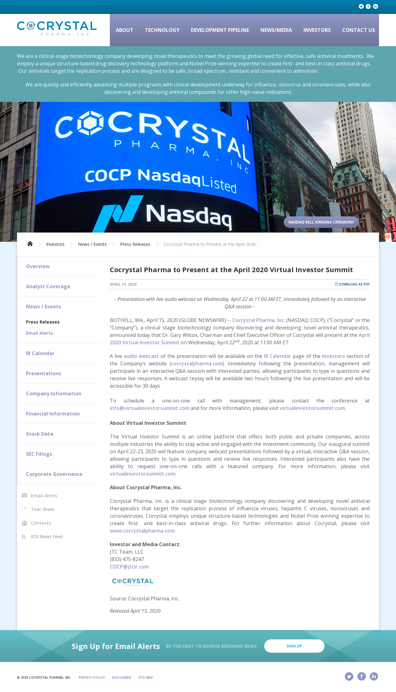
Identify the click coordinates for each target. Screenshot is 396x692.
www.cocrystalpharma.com (142, 530)
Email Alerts (39, 333)
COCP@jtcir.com (129, 566)
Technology (162, 30)
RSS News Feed (46, 536)
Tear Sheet (43, 509)
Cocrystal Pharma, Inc (258, 320)
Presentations (43, 373)
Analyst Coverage (48, 286)
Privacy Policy (92, 677)
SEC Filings (39, 453)
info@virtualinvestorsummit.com (149, 408)
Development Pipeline (220, 30)
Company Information (53, 393)
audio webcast (141, 356)
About (124, 30)
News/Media (276, 30)
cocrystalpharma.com (196, 363)
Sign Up (294, 646)
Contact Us (358, 30)
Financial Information (53, 413)
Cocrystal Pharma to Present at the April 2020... (211, 244)
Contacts (41, 523)
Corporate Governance (54, 474)
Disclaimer (121, 677)
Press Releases (135, 244)
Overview (38, 266)
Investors (317, 30)
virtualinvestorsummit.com (312, 408)
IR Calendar (40, 353)
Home (30, 243)
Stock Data (39, 433)
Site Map (145, 677)
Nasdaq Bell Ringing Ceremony (321, 222)
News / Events (92, 244)
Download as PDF (352, 284)
